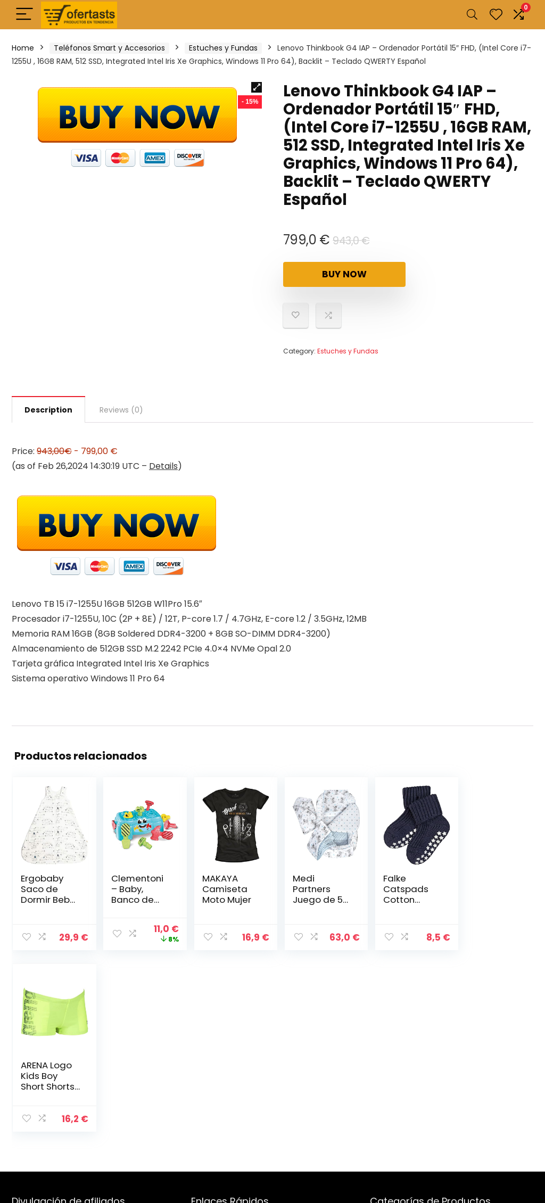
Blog (199, 1073)
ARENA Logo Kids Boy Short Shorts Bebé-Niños (486, 894)
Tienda (204, 1058)
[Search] (472, 15)
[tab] (48, 409)
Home (23, 48)
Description (48, 410)
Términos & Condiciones (237, 1148)
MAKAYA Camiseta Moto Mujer (220, 889)
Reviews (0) (121, 410)
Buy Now (344, 274)
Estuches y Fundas (223, 48)
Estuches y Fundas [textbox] (448, 1047)
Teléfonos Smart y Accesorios (109, 48)
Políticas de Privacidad (232, 1133)
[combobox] (451, 1046)
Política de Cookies (226, 1119)
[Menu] (24, 15)
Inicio (200, 1044)
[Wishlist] (496, 14)
